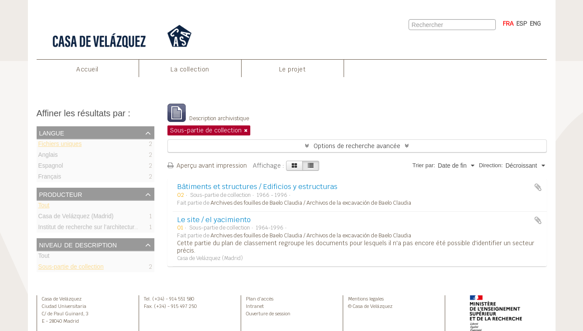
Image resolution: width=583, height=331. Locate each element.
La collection (189, 69)
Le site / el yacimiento (214, 219)
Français (49, 178)
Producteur (60, 194)
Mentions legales (366, 299)
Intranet (255, 306)
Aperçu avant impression (207, 165)
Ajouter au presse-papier (538, 187)
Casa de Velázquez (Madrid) (76, 217)
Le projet (292, 69)
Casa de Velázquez (62, 299)
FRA (508, 23)
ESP (521, 23)
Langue (52, 132)
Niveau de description (78, 244)
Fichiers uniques (60, 145)
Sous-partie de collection (71, 268)
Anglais (48, 156)
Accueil (87, 69)
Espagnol (50, 167)
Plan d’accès (259, 299)
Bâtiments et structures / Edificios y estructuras (257, 186)
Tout (44, 206)
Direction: (491, 165)
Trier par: (424, 165)
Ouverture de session (268, 314)
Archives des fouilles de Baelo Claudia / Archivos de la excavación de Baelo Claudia (311, 202)
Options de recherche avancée (357, 146)
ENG (535, 23)
